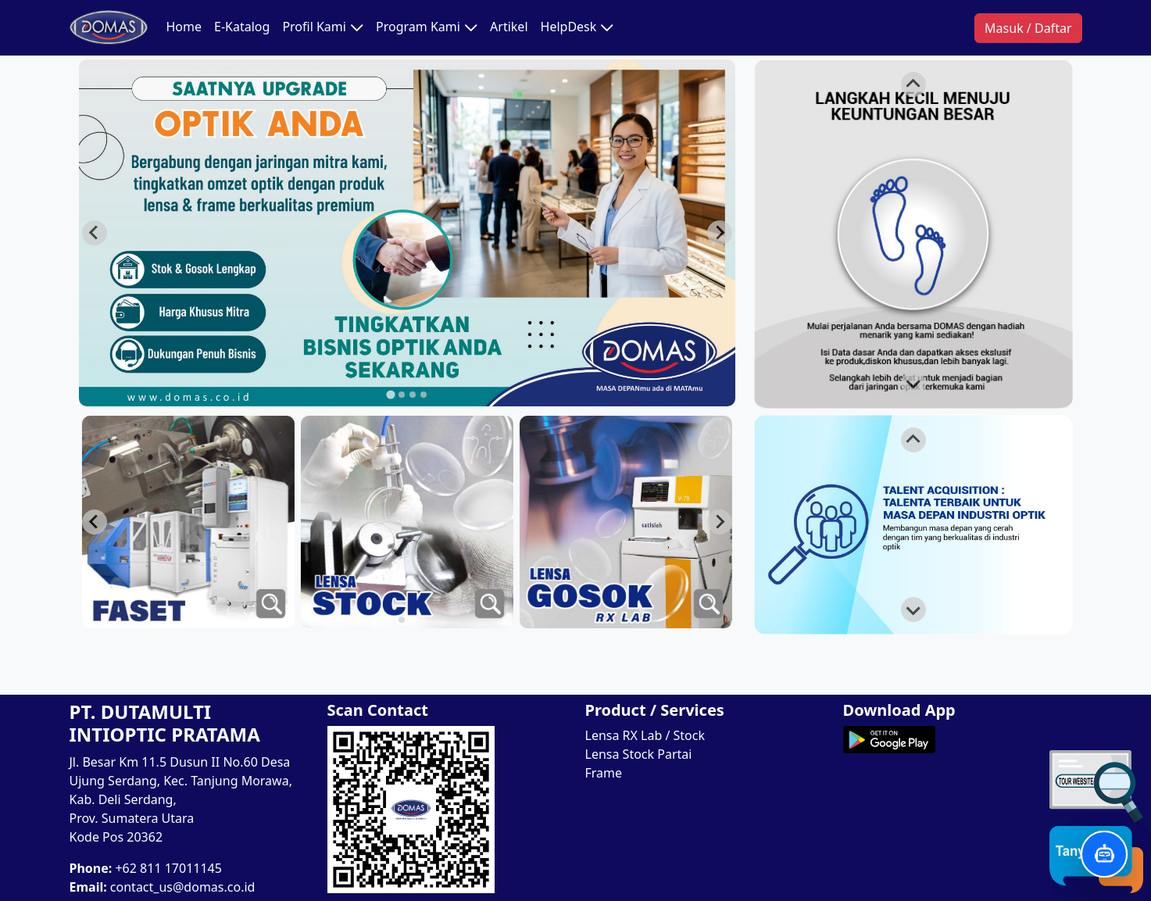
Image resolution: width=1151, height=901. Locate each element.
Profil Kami (322, 27)
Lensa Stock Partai (638, 754)
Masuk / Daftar (1028, 28)
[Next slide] (719, 232)
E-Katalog (242, 26)
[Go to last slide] (94, 232)
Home (184, 26)
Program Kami (426, 27)
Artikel (508, 26)
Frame (604, 772)
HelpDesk (577, 27)
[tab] (390, 394)
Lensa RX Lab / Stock (645, 735)
